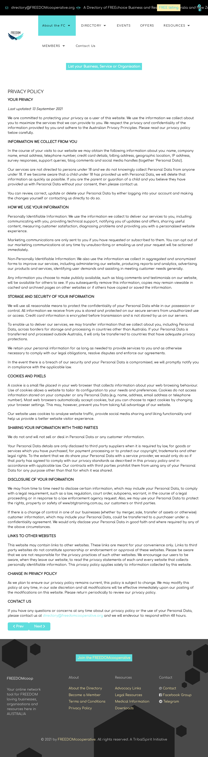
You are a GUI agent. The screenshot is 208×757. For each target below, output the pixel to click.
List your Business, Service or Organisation (104, 66)
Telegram (171, 701)
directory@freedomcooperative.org (73, 615)
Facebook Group (177, 695)
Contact (169, 688)
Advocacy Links (128, 688)
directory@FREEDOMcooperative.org (43, 8)
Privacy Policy (80, 708)
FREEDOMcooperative (77, 739)
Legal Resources (128, 695)
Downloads (124, 708)
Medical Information (132, 701)
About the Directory (85, 688)
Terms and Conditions (87, 701)
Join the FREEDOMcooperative (104, 658)
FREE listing (169, 8)
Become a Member (85, 695)
